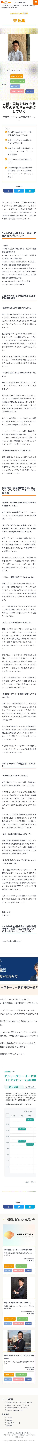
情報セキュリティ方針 (27, 1435)
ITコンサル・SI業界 (13, 5)
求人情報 (18, 1433)
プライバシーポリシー (10, 1435)
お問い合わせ (19, 1437)
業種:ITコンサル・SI (17, 81)
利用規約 (26, 1433)
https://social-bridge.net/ (11, 941)
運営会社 (11, 1433)
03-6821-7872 (20, 2)
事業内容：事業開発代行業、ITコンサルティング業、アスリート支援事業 (20, 151)
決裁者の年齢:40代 (18, 1270)
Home (4, 5)
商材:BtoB (29, 91)
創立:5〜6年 (8, 1323)
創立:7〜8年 (15, 86)
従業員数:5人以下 (16, 76)
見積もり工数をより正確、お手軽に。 (18, 1302)
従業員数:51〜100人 (10, 1319)
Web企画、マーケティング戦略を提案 (18, 1249)
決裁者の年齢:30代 (17, 91)
